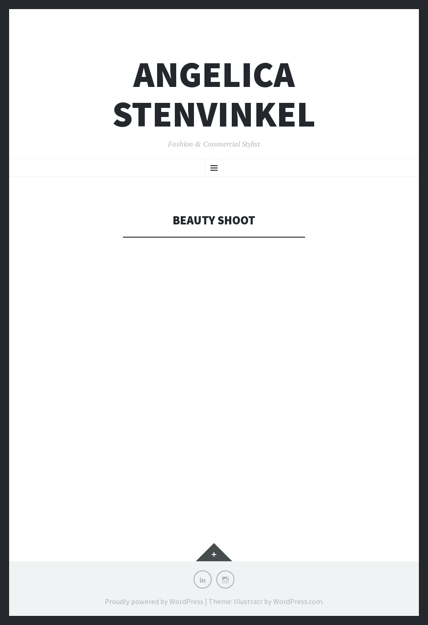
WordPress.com (297, 601)
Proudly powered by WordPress (154, 601)
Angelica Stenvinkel (214, 94)
